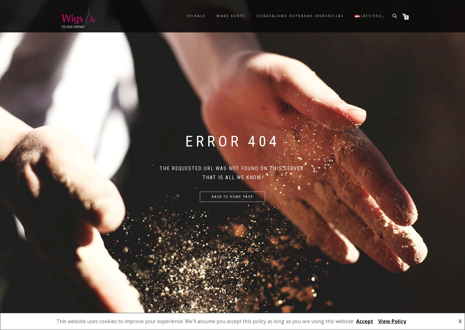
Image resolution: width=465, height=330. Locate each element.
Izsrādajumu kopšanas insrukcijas (300, 16)
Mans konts (231, 16)
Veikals (196, 16)
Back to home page (232, 197)
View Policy (392, 321)
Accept (364, 321)
